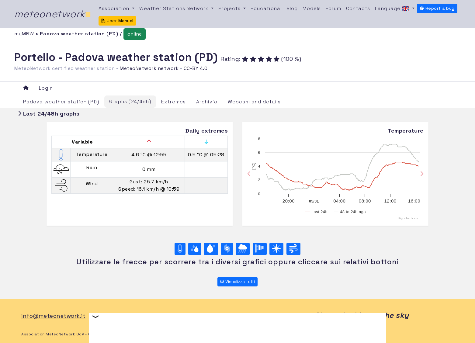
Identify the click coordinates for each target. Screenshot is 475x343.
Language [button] (393, 8)
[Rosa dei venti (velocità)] (260, 249)
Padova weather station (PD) (61, 102)
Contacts (358, 8)
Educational (266, 8)
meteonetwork (52, 14)
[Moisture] (194, 249)
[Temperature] (180, 249)
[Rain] (243, 249)
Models (312, 8)
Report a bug (437, 8)
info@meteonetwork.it (53, 315)
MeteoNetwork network (149, 68)
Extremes (173, 102)
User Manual (117, 20)
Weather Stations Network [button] (174, 8)
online (134, 34)
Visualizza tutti (237, 281)
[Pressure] (227, 249)
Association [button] (115, 8)
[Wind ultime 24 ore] (293, 249)
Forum (333, 8)
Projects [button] (230, 8)
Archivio (206, 102)
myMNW (25, 33)
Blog (292, 8)
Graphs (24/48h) (130, 101)
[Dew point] (211, 249)
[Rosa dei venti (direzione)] (276, 249)
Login (46, 88)
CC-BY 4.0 (196, 68)
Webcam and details (254, 102)
